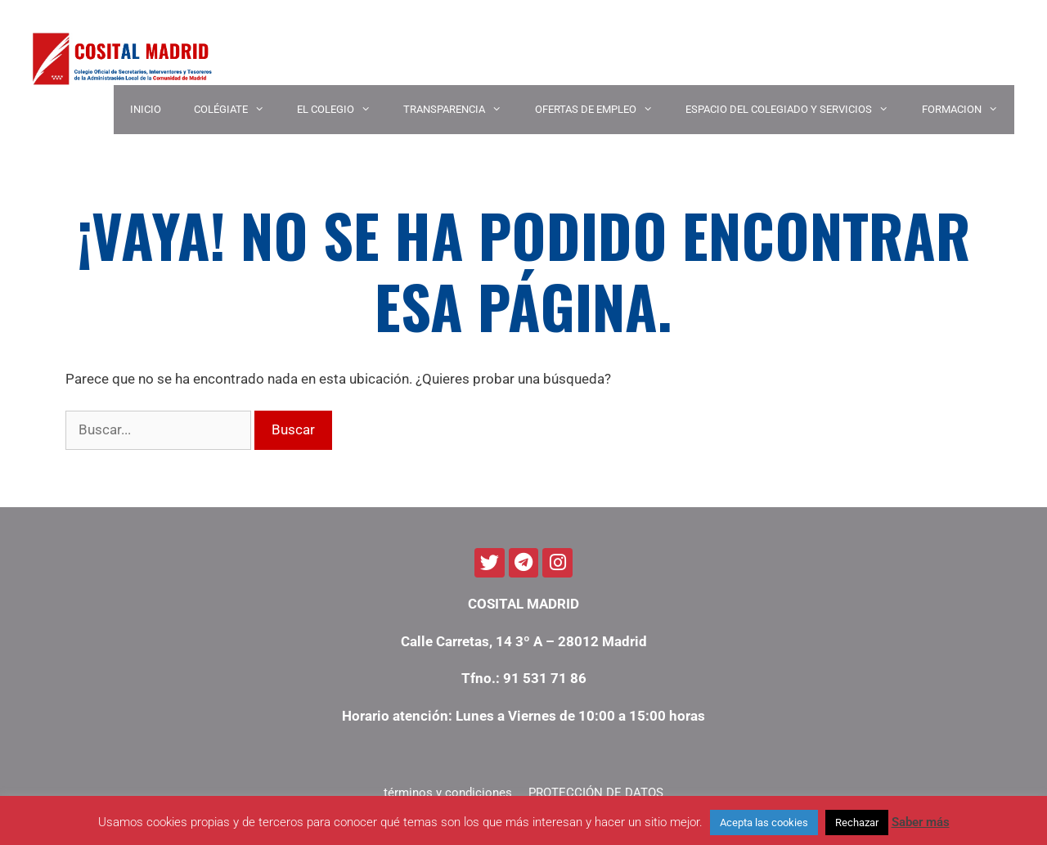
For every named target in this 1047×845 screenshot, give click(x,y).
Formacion (968, 109)
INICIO (145, 109)
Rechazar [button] (856, 822)
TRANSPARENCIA (460, 109)
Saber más (921, 822)
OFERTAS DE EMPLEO (602, 109)
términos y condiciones (448, 792)
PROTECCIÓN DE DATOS (595, 792)
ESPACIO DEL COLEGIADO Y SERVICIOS (795, 109)
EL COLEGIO (342, 109)
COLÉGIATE (237, 109)
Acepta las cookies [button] (764, 822)
